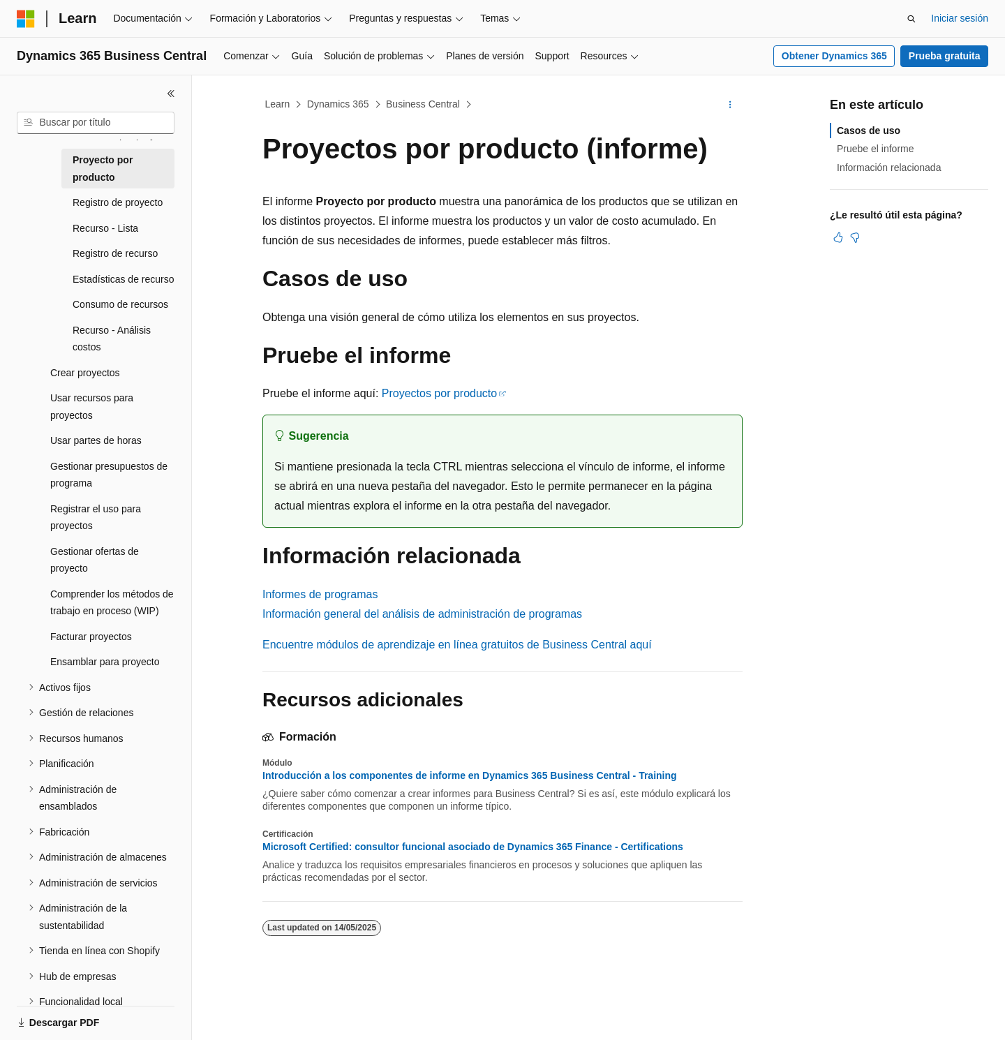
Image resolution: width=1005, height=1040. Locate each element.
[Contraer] (171, 93)
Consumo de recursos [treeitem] (120, 304)
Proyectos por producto (439, 393)
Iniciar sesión (959, 18)
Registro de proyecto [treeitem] (118, 202)
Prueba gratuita (945, 55)
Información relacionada (889, 167)
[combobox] (95, 123)
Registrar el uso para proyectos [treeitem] (95, 517)
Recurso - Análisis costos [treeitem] (112, 339)
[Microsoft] (26, 19)
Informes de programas (320, 594)
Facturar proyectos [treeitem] (91, 636)
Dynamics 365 (338, 104)
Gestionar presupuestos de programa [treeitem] (109, 475)
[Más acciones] (730, 105)
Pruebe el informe (875, 148)
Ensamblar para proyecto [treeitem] (104, 661)
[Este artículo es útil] (838, 237)
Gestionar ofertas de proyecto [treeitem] (94, 560)
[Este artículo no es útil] (855, 237)
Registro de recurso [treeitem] (115, 253)
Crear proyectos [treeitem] (85, 372)
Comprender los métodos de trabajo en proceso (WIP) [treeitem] (112, 602)
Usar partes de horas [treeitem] (96, 440)
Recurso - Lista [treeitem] (105, 228)
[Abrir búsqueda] (911, 18)
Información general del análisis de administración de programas (422, 614)
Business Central (423, 104)
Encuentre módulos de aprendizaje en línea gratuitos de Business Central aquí (457, 645)
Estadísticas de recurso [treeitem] (123, 279)
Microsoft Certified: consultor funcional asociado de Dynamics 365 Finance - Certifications (472, 846)
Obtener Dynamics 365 (834, 55)
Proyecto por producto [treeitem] (103, 168)
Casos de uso (868, 130)
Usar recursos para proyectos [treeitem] (91, 406)
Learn (277, 104)
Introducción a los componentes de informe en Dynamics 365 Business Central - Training (469, 775)
